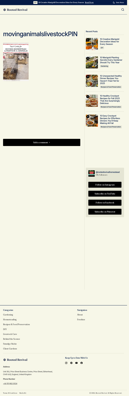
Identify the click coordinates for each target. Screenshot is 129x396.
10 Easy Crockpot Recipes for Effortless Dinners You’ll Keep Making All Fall (110, 119)
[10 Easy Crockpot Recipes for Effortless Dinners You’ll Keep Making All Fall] (92, 121)
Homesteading (9, 319)
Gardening (104, 66)
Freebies (81, 319)
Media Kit (22, 393)
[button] (118, 2)
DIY (35, 2)
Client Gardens (10, 348)
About (80, 314)
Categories (8, 310)
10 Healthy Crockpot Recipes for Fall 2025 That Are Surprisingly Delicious (110, 99)
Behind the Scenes (11, 339)
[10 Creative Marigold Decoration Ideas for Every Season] (92, 44)
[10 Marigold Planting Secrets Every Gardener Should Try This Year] (92, 62)
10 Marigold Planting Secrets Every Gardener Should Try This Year (111, 60)
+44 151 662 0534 (10, 383)
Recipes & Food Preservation (111, 87)
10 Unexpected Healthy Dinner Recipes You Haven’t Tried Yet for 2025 (111, 80)
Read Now (89, 2)
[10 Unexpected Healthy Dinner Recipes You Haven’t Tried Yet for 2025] (92, 81)
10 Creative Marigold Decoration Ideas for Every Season (61, 2)
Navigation (82, 310)
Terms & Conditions (10, 393)
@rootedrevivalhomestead (108, 172)
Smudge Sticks (10, 343)
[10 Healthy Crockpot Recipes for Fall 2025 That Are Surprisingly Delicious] (92, 101)
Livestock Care (10, 334)
